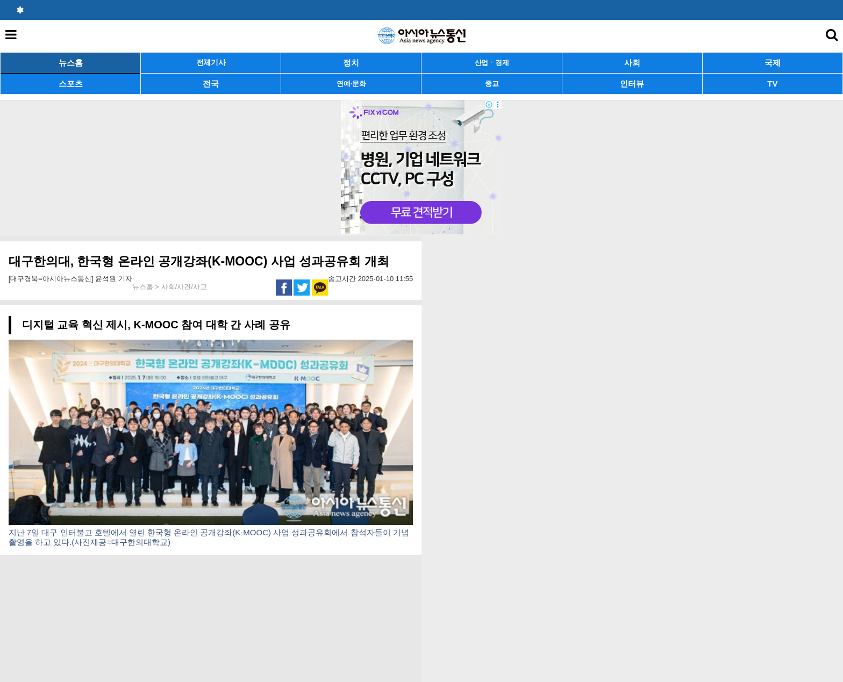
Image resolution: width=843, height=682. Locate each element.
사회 (632, 62)
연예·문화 (351, 84)
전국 (211, 83)
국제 (773, 62)
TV (772, 83)
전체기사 (211, 63)
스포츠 (71, 83)
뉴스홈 (71, 62)
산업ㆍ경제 (492, 63)
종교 (491, 84)
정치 (351, 62)
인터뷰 (632, 83)
